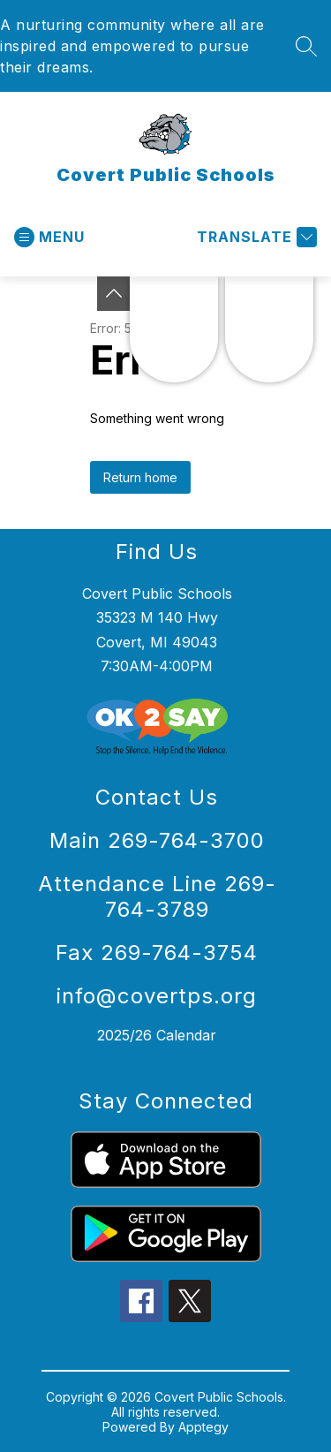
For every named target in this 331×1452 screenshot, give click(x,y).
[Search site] (306, 46)
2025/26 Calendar (156, 1035)
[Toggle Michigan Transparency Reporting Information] (114, 293)
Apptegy (203, 1426)
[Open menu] (49, 237)
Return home (140, 477)
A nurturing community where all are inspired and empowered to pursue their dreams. (132, 46)
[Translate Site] (254, 237)
